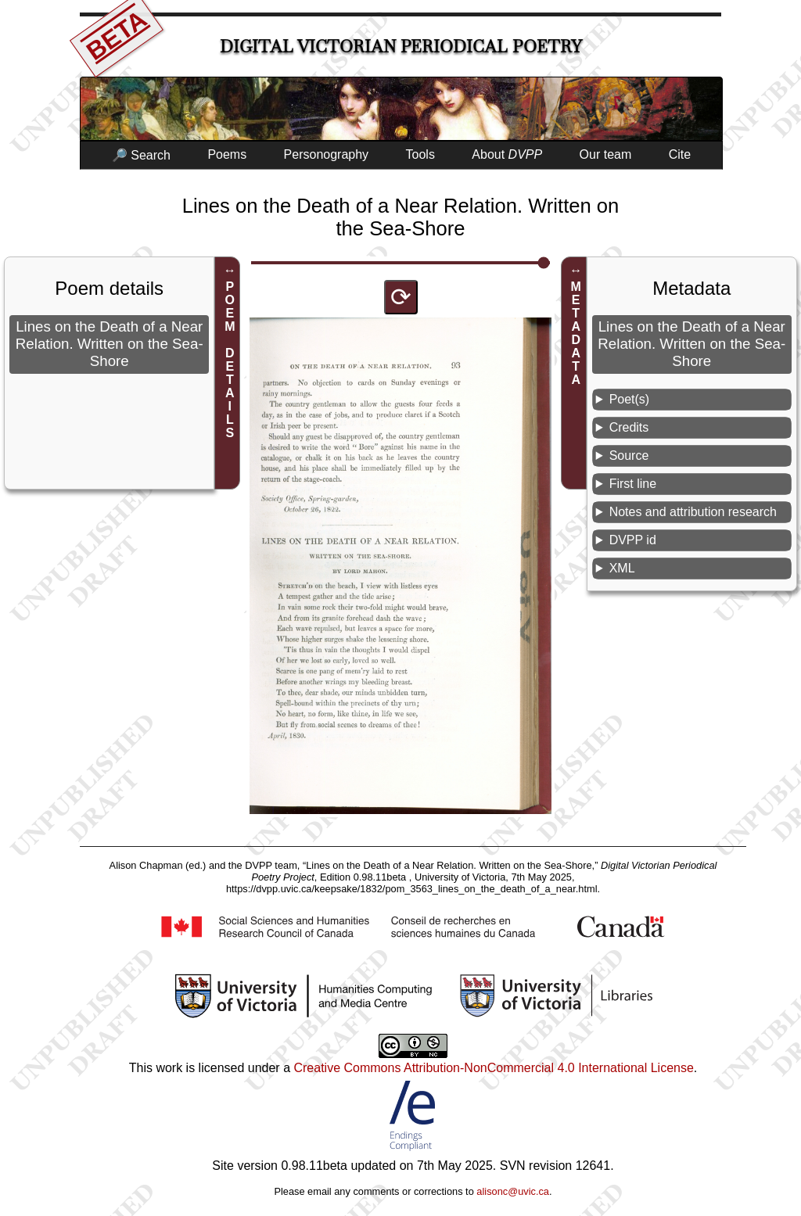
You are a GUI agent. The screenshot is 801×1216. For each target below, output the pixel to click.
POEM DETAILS (229, 359)
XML (622, 568)
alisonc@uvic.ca (512, 1191)
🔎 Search (141, 155)
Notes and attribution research (693, 511)
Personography (326, 154)
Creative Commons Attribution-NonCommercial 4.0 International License (493, 1067)
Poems (226, 154)
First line (632, 483)
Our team (606, 154)
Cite (680, 154)
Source (629, 455)
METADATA (576, 333)
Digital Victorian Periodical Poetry (401, 46)
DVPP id (632, 540)
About (507, 154)
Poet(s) (629, 399)
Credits (629, 427)
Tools (420, 154)
